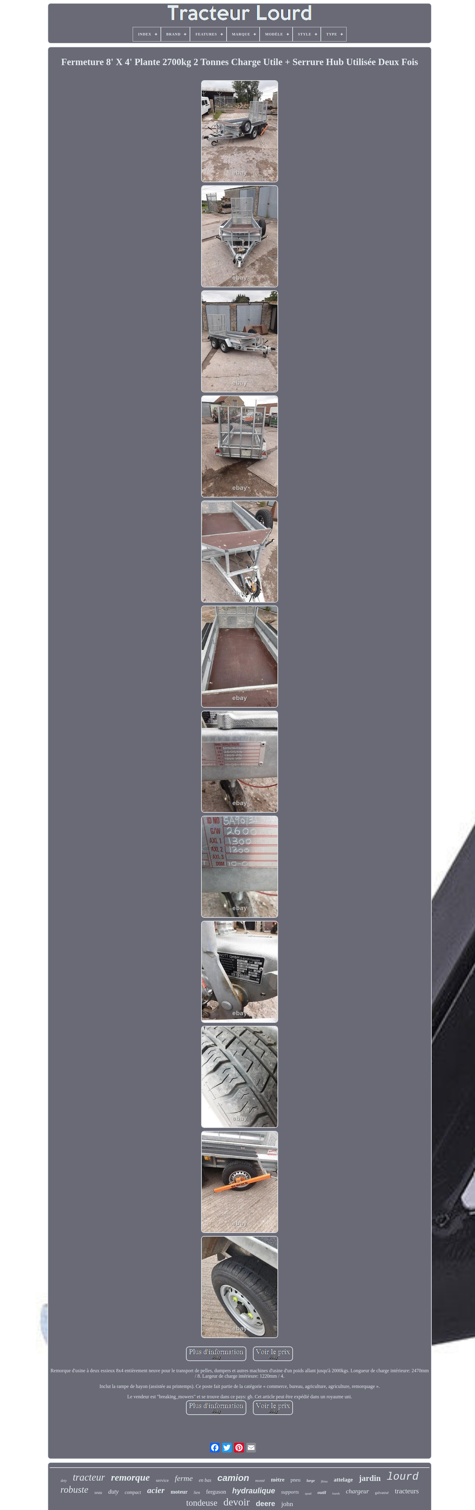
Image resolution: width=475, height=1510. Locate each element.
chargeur (357, 1491)
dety (64, 1481)
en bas (205, 1480)
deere (265, 1503)
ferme (184, 1478)
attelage (343, 1479)
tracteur (89, 1477)
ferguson (216, 1492)
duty (113, 1491)
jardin (370, 1478)
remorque (130, 1477)
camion (233, 1478)
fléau (324, 1481)
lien (197, 1492)
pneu (296, 1480)
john (287, 1504)
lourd (403, 1477)
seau (98, 1492)
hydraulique (253, 1490)
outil (321, 1492)
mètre (277, 1480)
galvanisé (382, 1493)
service (162, 1480)
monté (260, 1480)
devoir (237, 1502)
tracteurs (407, 1491)
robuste (74, 1489)
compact (133, 1492)
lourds (336, 1493)
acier (156, 1490)
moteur (179, 1492)
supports (290, 1492)
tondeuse (201, 1503)
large (311, 1480)
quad (308, 1493)
